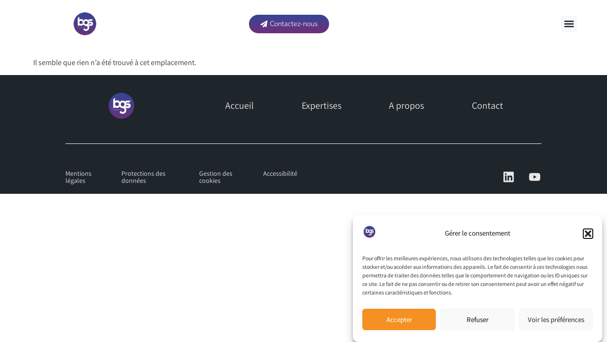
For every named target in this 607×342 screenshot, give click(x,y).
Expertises (321, 105)
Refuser (477, 319)
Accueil (239, 105)
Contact (487, 105)
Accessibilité (280, 173)
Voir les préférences (556, 319)
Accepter (399, 319)
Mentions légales (78, 177)
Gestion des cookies (215, 177)
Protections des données (143, 177)
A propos (406, 105)
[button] (588, 233)
